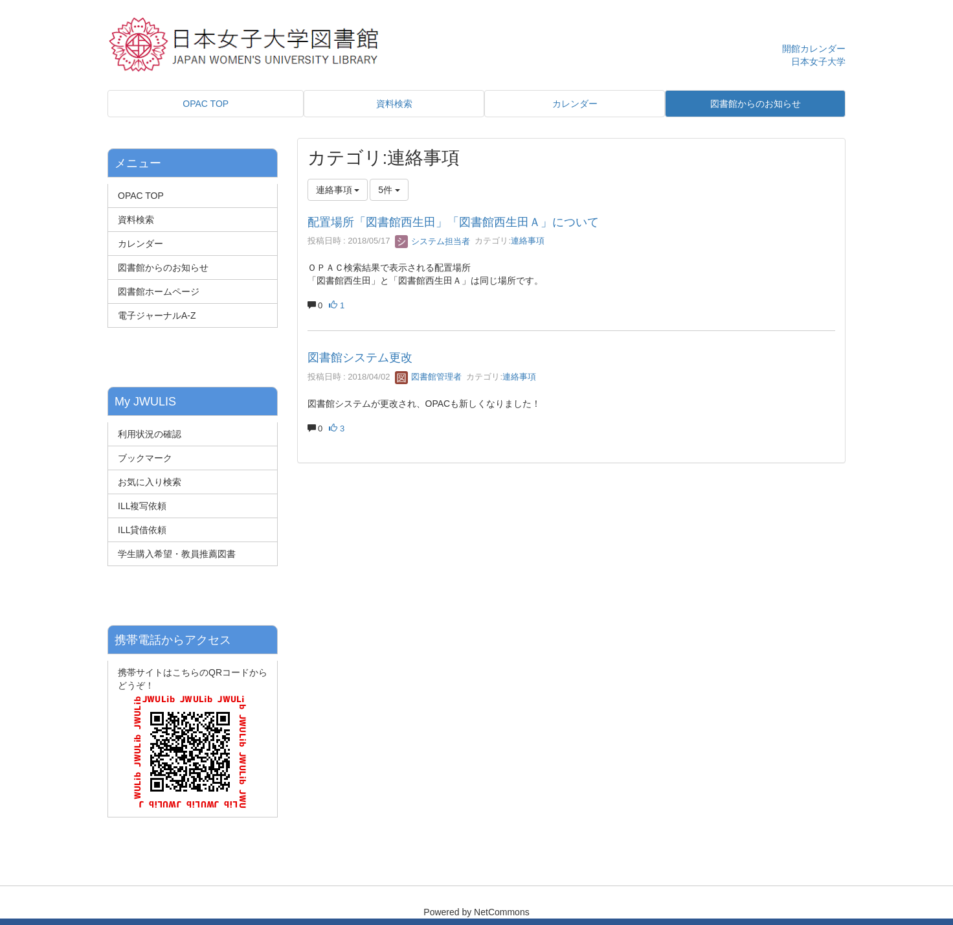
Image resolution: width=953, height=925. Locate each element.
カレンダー (140, 243)
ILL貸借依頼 (142, 530)
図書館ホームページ (158, 291)
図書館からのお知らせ (163, 267)
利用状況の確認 (149, 434)
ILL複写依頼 (142, 506)
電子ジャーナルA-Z (157, 315)
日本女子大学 (818, 61)
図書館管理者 (428, 377)
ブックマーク (145, 458)
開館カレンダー (814, 48)
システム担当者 (433, 241)
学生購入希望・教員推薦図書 (177, 554)
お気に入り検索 (149, 482)
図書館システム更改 (360, 357)
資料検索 (136, 219)
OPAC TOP (141, 195)
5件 (389, 190)
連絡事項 (527, 241)
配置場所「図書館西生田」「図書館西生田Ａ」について (453, 222)
